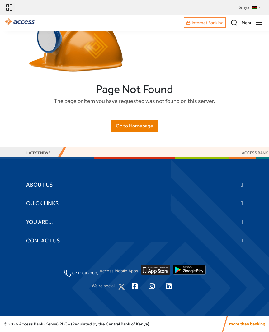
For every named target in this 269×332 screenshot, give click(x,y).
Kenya (250, 7)
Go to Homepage (134, 126)
